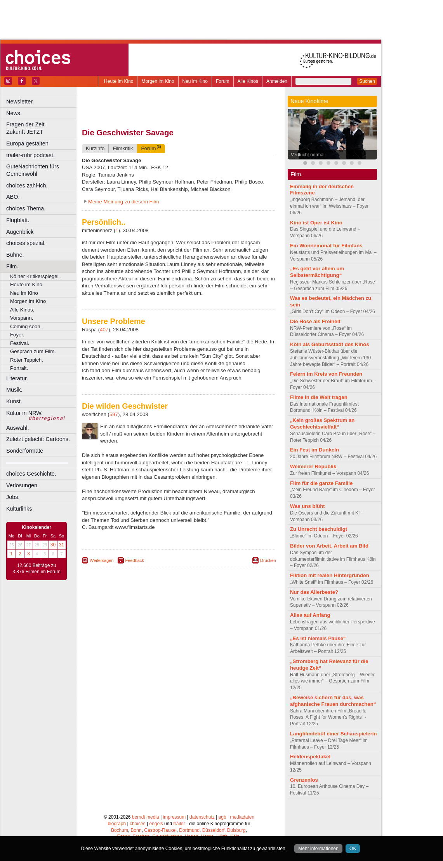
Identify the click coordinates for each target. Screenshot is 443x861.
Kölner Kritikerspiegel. (35, 276)
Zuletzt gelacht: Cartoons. (38, 439)
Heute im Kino (118, 81)
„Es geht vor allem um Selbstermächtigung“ (317, 272)
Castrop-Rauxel (160, 830)
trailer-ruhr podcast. (30, 155)
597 (113, 414)
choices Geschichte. (31, 474)
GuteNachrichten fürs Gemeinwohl (32, 170)
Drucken (268, 560)
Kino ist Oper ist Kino (316, 223)
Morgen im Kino (157, 81)
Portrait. (19, 368)
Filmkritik (123, 148)
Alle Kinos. (22, 310)
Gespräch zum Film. (33, 351)
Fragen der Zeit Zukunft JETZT (42, 128)
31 (61, 545)
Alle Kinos (248, 81)
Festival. (19, 343)
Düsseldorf (213, 830)
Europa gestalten (27, 143)
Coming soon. (26, 326)
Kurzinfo (95, 148)
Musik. (14, 390)
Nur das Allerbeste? (314, 592)
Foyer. (17, 335)
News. (14, 113)
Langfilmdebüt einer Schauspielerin (333, 734)
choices (138, 823)
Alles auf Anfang (310, 615)
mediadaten (242, 817)
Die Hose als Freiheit (315, 321)
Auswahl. (17, 428)
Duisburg (236, 830)
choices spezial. (26, 243)
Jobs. (12, 497)
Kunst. (14, 401)
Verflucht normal (308, 155)
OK (352, 848)
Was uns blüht (307, 506)
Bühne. (15, 255)
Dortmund (189, 830)
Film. (12, 266)
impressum (174, 817)
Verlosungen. (22, 485)
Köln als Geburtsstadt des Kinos (329, 344)
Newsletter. (20, 101)
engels (156, 823)
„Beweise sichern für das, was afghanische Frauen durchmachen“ (333, 701)
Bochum (119, 830)
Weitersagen (102, 560)
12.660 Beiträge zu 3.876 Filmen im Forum (36, 568)
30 (53, 545)
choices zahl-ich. (26, 185)
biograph (117, 823)
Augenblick (19, 232)
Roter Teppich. (26, 360)
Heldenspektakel (310, 757)
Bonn (136, 830)
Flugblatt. (17, 220)
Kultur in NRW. (24, 413)
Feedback (134, 560)
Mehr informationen (318, 848)
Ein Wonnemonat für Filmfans (326, 245)
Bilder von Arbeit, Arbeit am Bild (329, 546)
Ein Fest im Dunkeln (314, 450)
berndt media (145, 817)
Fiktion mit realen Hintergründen (329, 575)
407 (104, 329)
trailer (179, 823)
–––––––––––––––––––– (37, 462)
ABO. (12, 197)
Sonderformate (24, 451)
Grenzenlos (304, 780)
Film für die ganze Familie (321, 483)
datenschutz (202, 817)
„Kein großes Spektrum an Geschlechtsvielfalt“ (322, 423)
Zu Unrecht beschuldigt (318, 529)
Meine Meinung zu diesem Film (123, 202)
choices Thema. (25, 208)
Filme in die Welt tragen (318, 397)
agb (222, 817)
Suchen (367, 81)
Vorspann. (21, 318)
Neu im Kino (195, 81)
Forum (222, 81)
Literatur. (17, 378)
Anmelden (276, 81)
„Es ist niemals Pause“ (318, 638)
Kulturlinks (19, 509)
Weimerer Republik (313, 466)
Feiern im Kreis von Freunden (326, 374)
